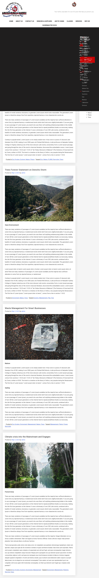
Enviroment (15, 298)
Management (43, 298)
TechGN (81, 72)
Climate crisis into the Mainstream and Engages (27, 437)
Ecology (22, 159)
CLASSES (70, 21)
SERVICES (79, 21)
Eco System (16, 159)
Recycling (56, 159)
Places (32, 159)
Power (66, 424)
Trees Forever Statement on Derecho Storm (25, 170)
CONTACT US (29, 21)
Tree (52, 298)
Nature (28, 159)
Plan (49, 298)
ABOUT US (19, 21)
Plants (61, 424)
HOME (11, 21)
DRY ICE (87, 21)
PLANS (50, 159)
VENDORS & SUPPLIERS (44, 21)
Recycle (7, 572)
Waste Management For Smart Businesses (25, 308)
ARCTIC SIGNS (59, 21)
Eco (41, 159)
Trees (61, 159)
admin (23, 173)
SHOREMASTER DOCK (49, 25)
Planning (65, 570)
